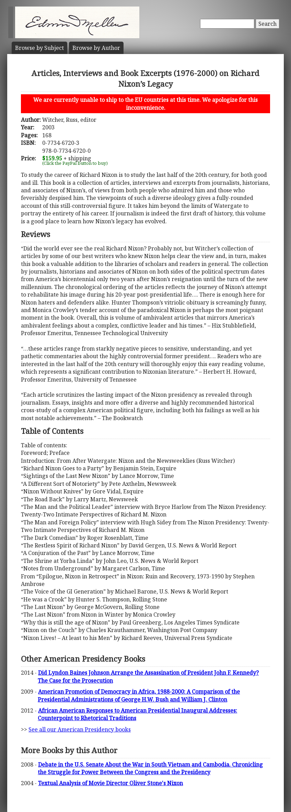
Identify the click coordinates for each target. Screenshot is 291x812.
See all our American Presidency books (79, 729)
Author (96, 48)
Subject (39, 48)
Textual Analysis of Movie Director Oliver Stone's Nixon (110, 783)
